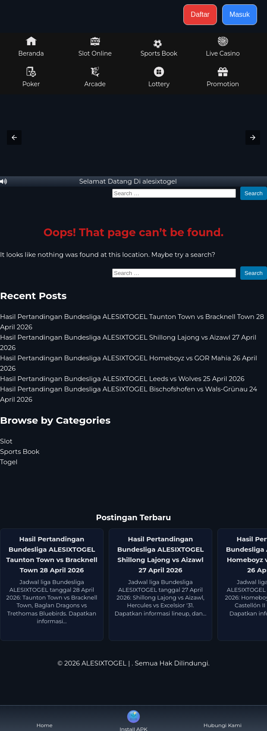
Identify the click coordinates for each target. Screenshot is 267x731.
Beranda (31, 46)
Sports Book (159, 48)
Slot (6, 441)
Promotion (223, 77)
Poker (31, 77)
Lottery (159, 77)
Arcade (95, 77)
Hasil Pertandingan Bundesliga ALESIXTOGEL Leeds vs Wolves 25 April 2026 (122, 379)
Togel (9, 462)
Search (254, 193)
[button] (14, 137)
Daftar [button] (200, 14)
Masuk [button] (239, 14)
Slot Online (95, 46)
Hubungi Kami (223, 718)
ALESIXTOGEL (104, 663)
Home (45, 718)
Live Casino (222, 46)
